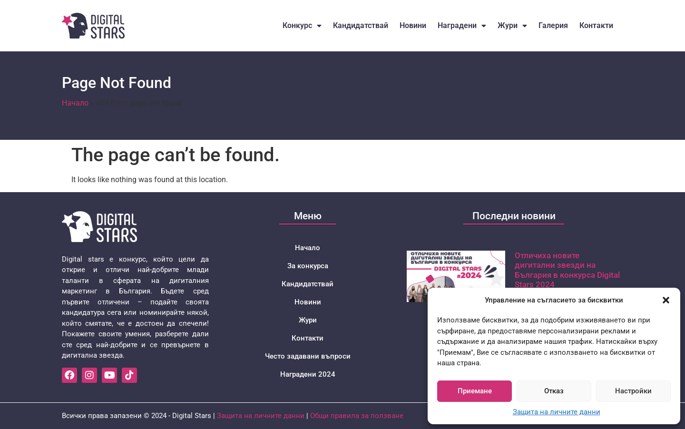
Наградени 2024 (307, 374)
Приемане (475, 391)
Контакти (596, 25)
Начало (75, 102)
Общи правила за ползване (356, 415)
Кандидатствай (360, 25)
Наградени (462, 25)
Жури (512, 25)
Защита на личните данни (556, 412)
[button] (666, 300)
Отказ (554, 391)
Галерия (553, 25)
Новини (413, 25)
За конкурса (307, 266)
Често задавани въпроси (308, 356)
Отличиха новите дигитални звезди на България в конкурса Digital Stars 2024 (567, 270)
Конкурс (302, 25)
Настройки (633, 391)
